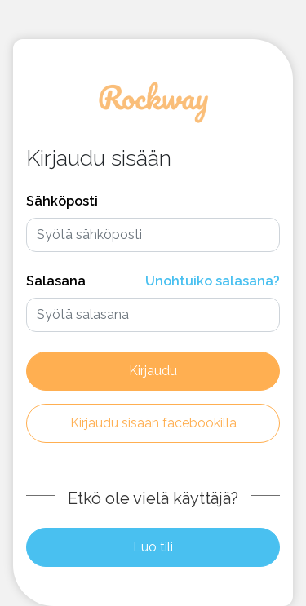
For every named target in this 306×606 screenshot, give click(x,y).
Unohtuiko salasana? (212, 281)
